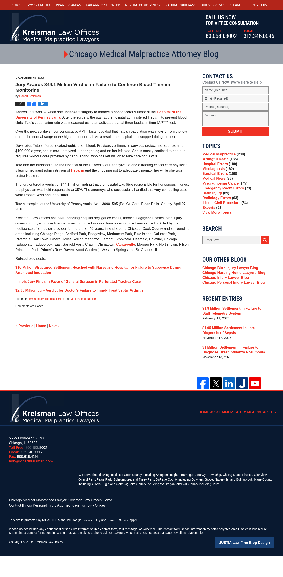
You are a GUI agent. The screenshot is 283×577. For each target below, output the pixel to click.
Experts (211, 223)
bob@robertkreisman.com (31, 484)
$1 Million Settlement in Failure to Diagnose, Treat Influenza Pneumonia (231, 372)
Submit (235, 131)
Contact (258, 5)
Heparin (77, 170)
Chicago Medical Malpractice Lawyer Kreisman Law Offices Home (54, 522)
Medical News (216, 186)
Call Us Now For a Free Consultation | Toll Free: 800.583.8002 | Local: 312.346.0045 (238, 27)
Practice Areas (68, 5)
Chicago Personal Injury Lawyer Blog (231, 304)
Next (54, 326)
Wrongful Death (219, 161)
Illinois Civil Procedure (223, 217)
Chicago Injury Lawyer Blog (224, 298)
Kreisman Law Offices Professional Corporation (55, 27)
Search (265, 257)
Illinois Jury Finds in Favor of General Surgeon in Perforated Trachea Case (78, 281)
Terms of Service (120, 541)
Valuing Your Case (180, 5)
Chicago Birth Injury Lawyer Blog (228, 286)
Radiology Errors (219, 210)
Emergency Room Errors (225, 198)
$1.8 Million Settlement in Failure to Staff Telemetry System (234, 333)
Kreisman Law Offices (50, 563)
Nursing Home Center (142, 5)
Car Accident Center (103, 5)
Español (236, 5)
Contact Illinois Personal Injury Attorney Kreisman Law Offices (51, 527)
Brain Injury (36, 298)
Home (15, 5)
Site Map (246, 431)
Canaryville (125, 244)
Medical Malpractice (83, 298)
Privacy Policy (92, 541)
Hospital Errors (54, 298)
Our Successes (212, 5)
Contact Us (266, 431)
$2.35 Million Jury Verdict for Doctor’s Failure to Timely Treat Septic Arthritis (79, 290)
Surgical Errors (218, 179)
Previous (24, 326)
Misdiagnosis (217, 173)
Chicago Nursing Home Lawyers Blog (232, 292)
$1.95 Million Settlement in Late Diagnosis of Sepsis (235, 353)
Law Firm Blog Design (253, 563)
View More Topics (216, 229)
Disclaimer (226, 431)
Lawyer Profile (38, 5)
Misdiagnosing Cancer (223, 192)
